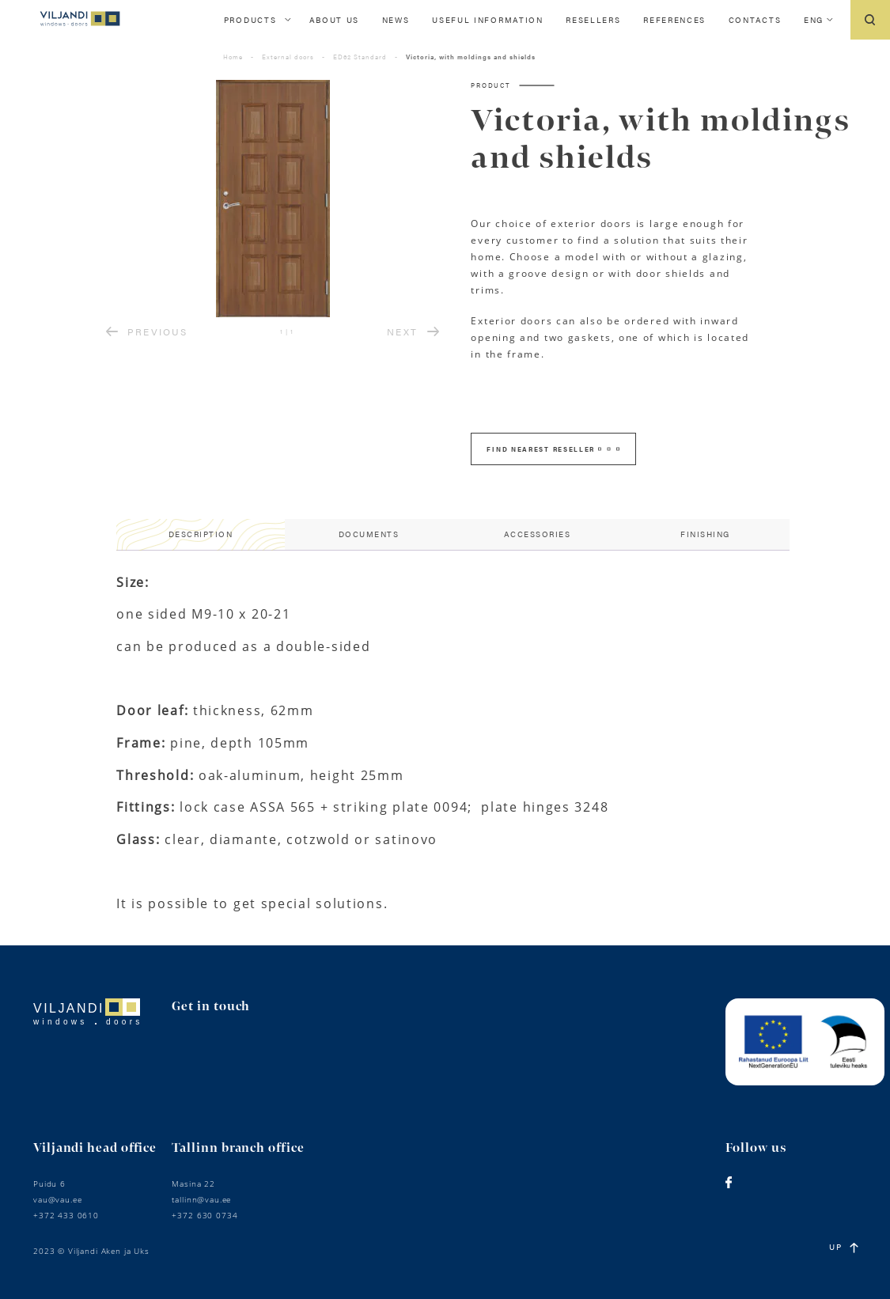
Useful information (487, 19)
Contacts (755, 19)
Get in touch (211, 1006)
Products (250, 19)
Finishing (705, 534)
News (396, 19)
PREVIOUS (146, 331)
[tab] (200, 535)
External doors (288, 56)
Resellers (593, 19)
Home (233, 56)
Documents (369, 534)
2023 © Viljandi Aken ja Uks (91, 1250)
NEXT (413, 331)
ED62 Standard (360, 56)
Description (201, 534)
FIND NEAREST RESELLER (553, 449)
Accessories (537, 534)
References (674, 19)
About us (334, 19)
